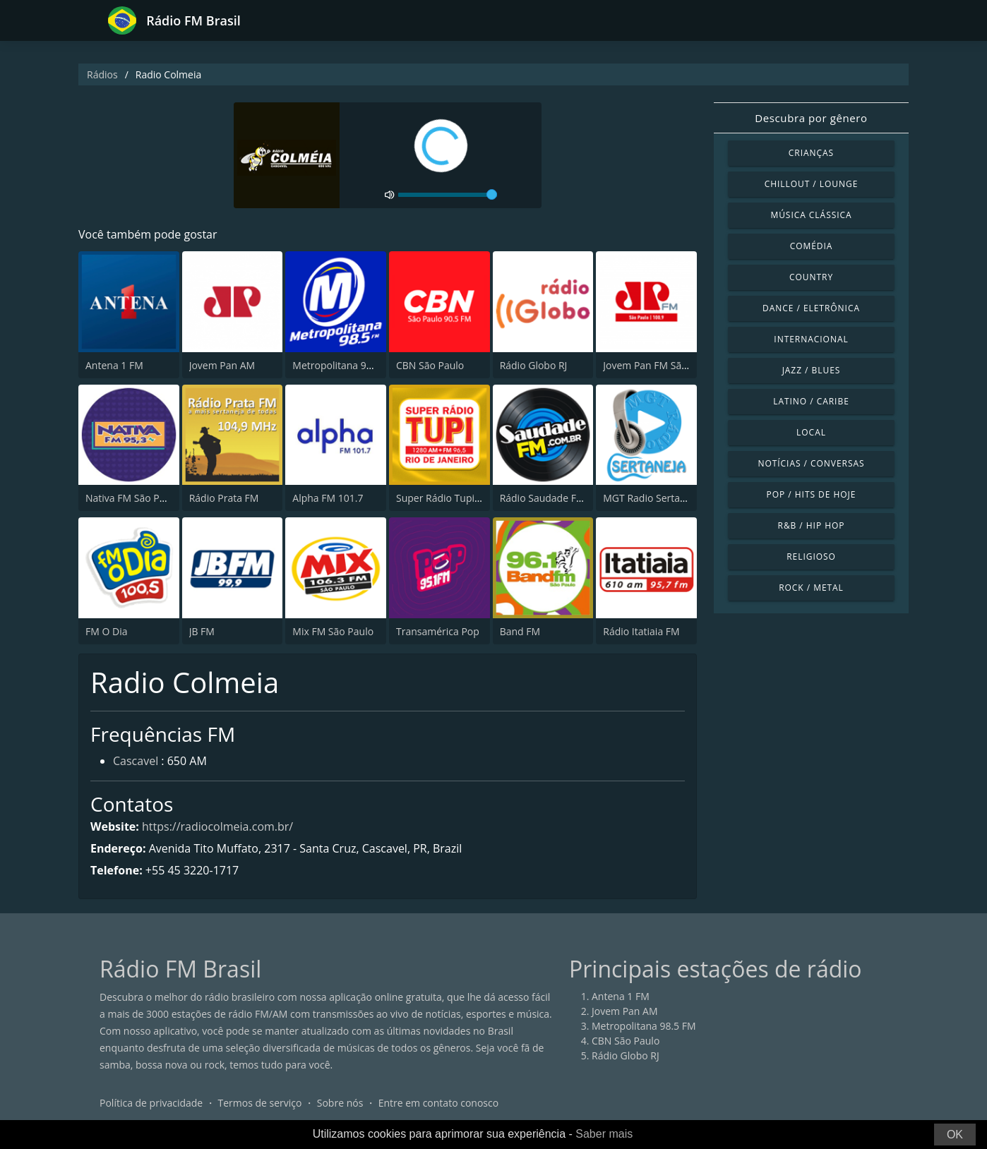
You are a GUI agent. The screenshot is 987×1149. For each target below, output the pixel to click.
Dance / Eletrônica (811, 308)
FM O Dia (106, 631)
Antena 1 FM (114, 365)
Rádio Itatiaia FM (641, 631)
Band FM (520, 631)
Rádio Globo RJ (534, 365)
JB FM (202, 631)
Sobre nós (340, 1102)
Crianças (811, 153)
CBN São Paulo (430, 365)
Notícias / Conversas (811, 463)
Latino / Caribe (811, 401)
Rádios (102, 74)
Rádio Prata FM (224, 498)
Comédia (811, 246)
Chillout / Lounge (812, 184)
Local (811, 432)
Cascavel (135, 761)
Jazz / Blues (811, 370)
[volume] (447, 195)
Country (811, 277)
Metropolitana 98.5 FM (344, 365)
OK (955, 1135)
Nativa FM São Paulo (132, 498)
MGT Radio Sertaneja (651, 498)
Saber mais (604, 1134)
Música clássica (810, 215)
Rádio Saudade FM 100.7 (556, 498)
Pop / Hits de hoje (811, 494)
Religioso (811, 557)
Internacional (811, 339)
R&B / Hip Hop (811, 525)
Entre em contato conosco (438, 1102)
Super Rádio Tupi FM (443, 498)
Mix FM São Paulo (332, 631)
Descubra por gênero (811, 118)
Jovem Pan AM (222, 365)
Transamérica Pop (437, 631)
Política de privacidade (151, 1102)
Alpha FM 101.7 (327, 498)
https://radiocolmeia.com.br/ (217, 826)
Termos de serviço (260, 1102)
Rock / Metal (811, 588)
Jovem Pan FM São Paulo (659, 365)
